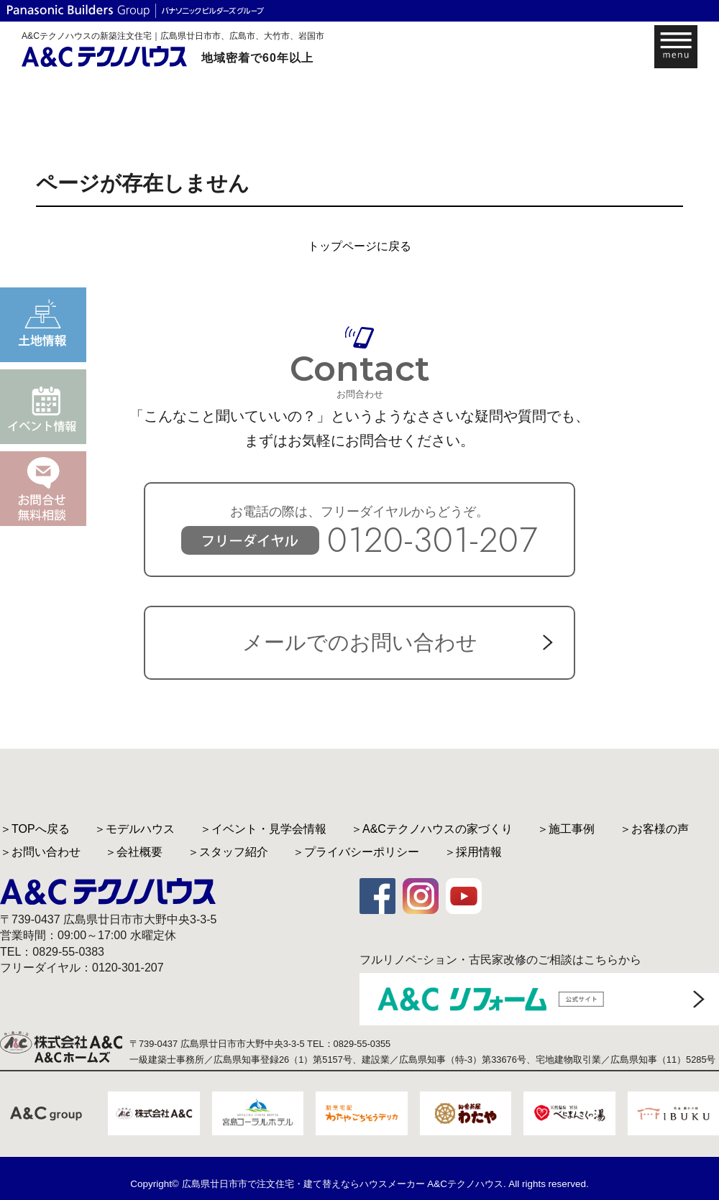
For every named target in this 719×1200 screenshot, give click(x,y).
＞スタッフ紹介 (228, 852)
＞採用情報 (473, 852)
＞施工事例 (566, 829)
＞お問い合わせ (40, 852)
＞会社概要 (133, 852)
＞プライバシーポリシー (356, 852)
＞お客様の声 (654, 829)
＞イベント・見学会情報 (263, 829)
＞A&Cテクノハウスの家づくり (432, 829)
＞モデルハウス (134, 829)
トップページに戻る (359, 246)
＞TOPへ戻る (35, 829)
